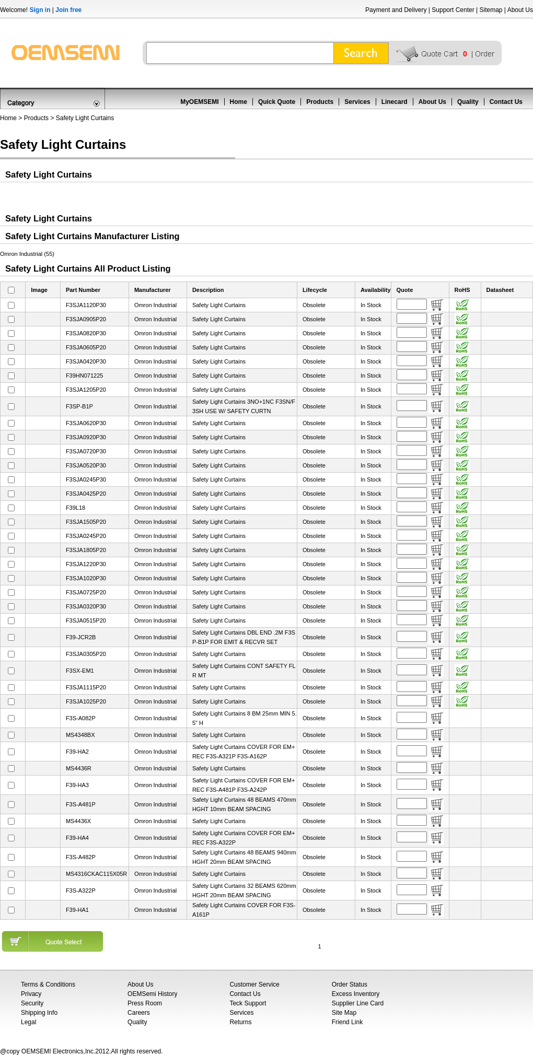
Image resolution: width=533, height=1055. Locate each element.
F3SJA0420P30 (86, 361)
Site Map (344, 1012)
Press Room (145, 1003)
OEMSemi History (152, 994)
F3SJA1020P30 (86, 578)
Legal (28, 1022)
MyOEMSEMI (199, 102)
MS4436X (78, 821)
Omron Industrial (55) (27, 254)
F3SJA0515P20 (86, 620)
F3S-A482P (81, 857)
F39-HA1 (77, 910)
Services (357, 102)
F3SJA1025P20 (86, 701)
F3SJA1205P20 (86, 389)
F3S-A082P (81, 718)
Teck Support (247, 1003)
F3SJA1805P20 (86, 550)
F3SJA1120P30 (86, 305)
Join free (68, 10)
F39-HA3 (77, 785)
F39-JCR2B (81, 637)
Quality (468, 102)
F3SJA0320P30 (86, 606)
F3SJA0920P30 (86, 437)
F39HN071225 (84, 375)
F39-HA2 (77, 751)
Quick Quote (276, 102)
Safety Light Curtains (85, 118)
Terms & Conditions (48, 984)
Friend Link (347, 1022)
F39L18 (75, 508)
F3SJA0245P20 (86, 536)
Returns (240, 1022)
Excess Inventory (355, 994)
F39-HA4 (77, 838)
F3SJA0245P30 (86, 479)
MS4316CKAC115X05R (96, 874)
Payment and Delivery (395, 10)
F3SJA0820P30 (86, 333)
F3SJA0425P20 (86, 493)
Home (238, 102)
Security (32, 1003)
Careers (139, 1012)
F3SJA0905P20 (86, 319)
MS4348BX (80, 735)
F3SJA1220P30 (86, 564)
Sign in (39, 10)
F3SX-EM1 (80, 670)
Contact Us (506, 102)
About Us (520, 10)
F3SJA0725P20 (86, 592)
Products (319, 102)
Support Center (453, 10)
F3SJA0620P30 (86, 423)
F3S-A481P (81, 804)
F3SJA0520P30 (86, 465)
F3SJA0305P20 (86, 654)
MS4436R (78, 768)
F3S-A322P (81, 890)
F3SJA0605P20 (86, 347)
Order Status (349, 984)
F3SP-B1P (79, 406)
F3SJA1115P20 (86, 687)
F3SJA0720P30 (86, 451)
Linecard (394, 102)
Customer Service (254, 984)
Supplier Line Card (358, 1003)
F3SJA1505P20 (86, 522)
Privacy (31, 994)
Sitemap (490, 10)
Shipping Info (39, 1012)
